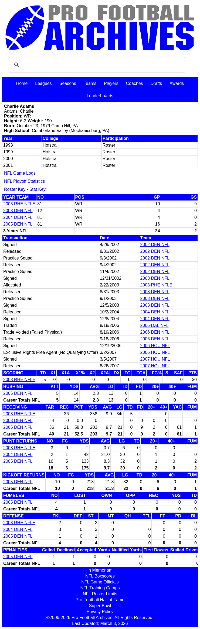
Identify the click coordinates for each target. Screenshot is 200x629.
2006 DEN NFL (155, 332)
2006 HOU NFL (155, 345)
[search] (96, 65)
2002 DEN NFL (155, 244)
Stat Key (37, 189)
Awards (177, 83)
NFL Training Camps (100, 588)
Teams (90, 83)
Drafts (156, 83)
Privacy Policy (100, 611)
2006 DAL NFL (154, 325)
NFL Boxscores (100, 576)
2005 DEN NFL (18, 224)
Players (111, 83)
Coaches (134, 83)
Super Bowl (100, 605)
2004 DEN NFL (18, 217)
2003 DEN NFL (18, 210)
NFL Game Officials (100, 582)
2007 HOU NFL (155, 359)
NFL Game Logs (20, 173)
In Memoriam (100, 570)
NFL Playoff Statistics (24, 181)
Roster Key (14, 189)
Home (22, 83)
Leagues (43, 83)
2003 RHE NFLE (19, 204)
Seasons (67, 83)
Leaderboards (100, 96)
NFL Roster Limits (100, 594)
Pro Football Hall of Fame (100, 599)
